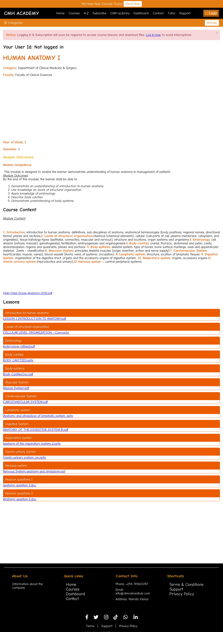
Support (185, 13)
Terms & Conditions (186, 584)
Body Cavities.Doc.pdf (18, 374)
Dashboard (141, 13)
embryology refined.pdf (19, 346)
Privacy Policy (181, 594)
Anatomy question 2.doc (19, 499)
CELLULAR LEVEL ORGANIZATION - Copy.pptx (36, 332)
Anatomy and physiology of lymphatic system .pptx (38, 416)
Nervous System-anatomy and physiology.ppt (34, 471)
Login (213, 13)
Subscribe (99, 13)
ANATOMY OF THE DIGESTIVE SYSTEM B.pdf (35, 430)
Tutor (171, 13)
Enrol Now (133, 4)
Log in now (153, 35)
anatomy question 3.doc (19, 485)
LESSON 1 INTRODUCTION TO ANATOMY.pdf (34, 318)
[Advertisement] (111, 108)
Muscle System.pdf (16, 388)
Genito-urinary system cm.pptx (24, 457)
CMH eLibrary (120, 13)
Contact (158, 13)
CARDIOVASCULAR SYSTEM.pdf (25, 402)
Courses (74, 13)
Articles (212, 23)
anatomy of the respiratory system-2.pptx (32, 443)
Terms (90, 626)
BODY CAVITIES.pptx (18, 360)
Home (60, 13)
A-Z (86, 13)
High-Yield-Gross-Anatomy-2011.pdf (27, 293)
